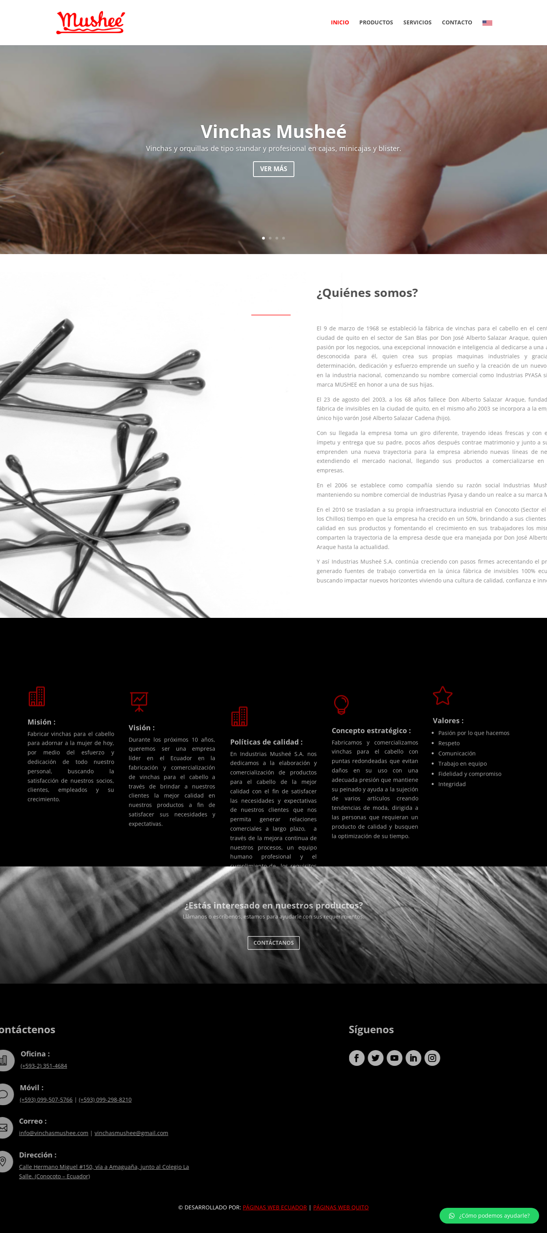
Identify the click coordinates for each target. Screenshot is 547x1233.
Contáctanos (273, 942)
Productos (376, 23)
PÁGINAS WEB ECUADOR (275, 1207)
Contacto (457, 23)
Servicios (417, 23)
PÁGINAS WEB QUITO (341, 1207)
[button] (489, 1216)
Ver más (273, 172)
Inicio (340, 23)
